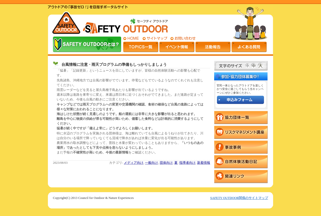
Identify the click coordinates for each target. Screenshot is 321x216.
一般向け (151, 163)
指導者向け (187, 163)
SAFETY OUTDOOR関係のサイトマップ (239, 198)
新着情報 (203, 163)
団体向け (166, 163)
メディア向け (133, 163)
